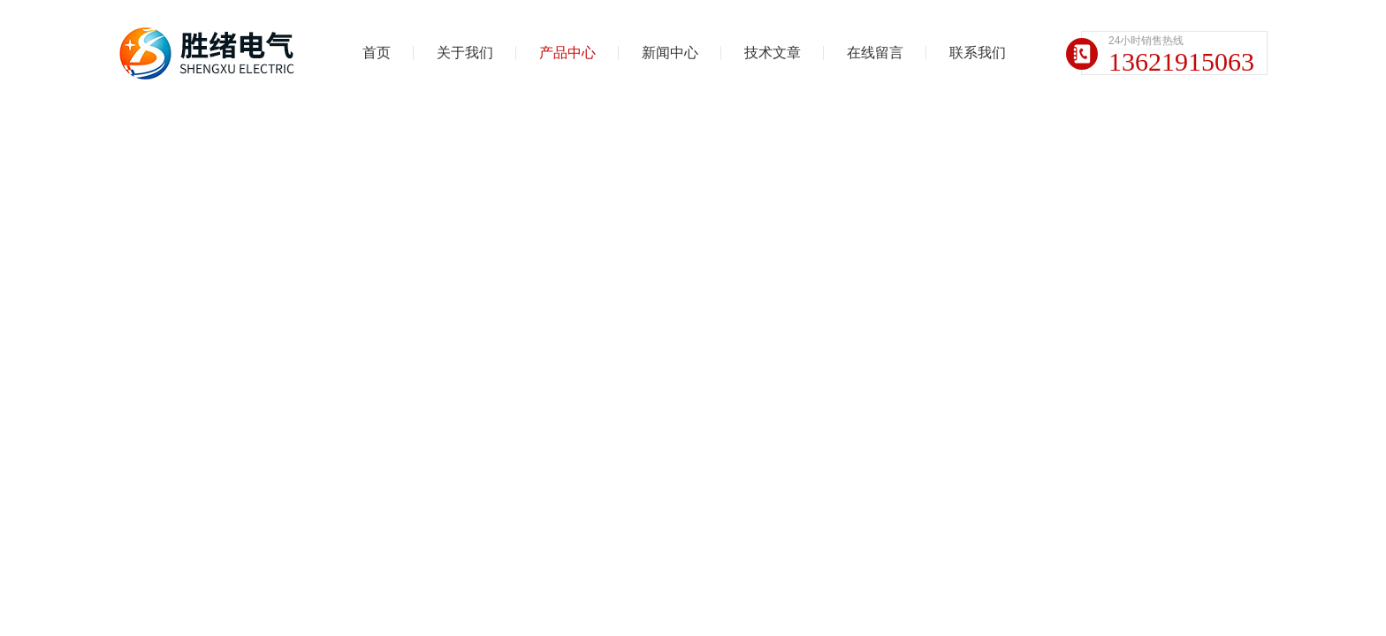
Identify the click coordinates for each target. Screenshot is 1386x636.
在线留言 (875, 52)
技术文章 (772, 52)
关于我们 (465, 52)
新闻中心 (670, 52)
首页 (376, 52)
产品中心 (567, 52)
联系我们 (977, 52)
